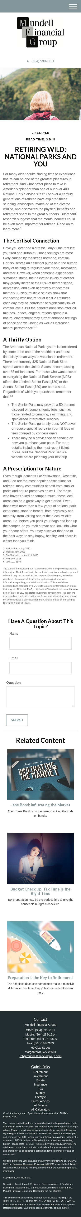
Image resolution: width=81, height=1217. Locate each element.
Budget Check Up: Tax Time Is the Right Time (40, 891)
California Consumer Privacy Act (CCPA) (33, 1164)
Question (13, 682)
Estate (40, 1080)
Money (40, 1092)
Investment (40, 1076)
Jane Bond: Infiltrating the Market (40, 805)
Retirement (40, 1072)
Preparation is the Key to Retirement (40, 977)
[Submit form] (17, 720)
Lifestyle (40, 1097)
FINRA (60, 1187)
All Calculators (40, 1109)
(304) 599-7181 (40, 61)
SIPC (69, 1187)
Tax (40, 1088)
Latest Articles (40, 1101)
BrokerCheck (9, 1116)
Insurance (40, 1084)
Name (14, 633)
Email (13, 658)
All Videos (40, 1105)
